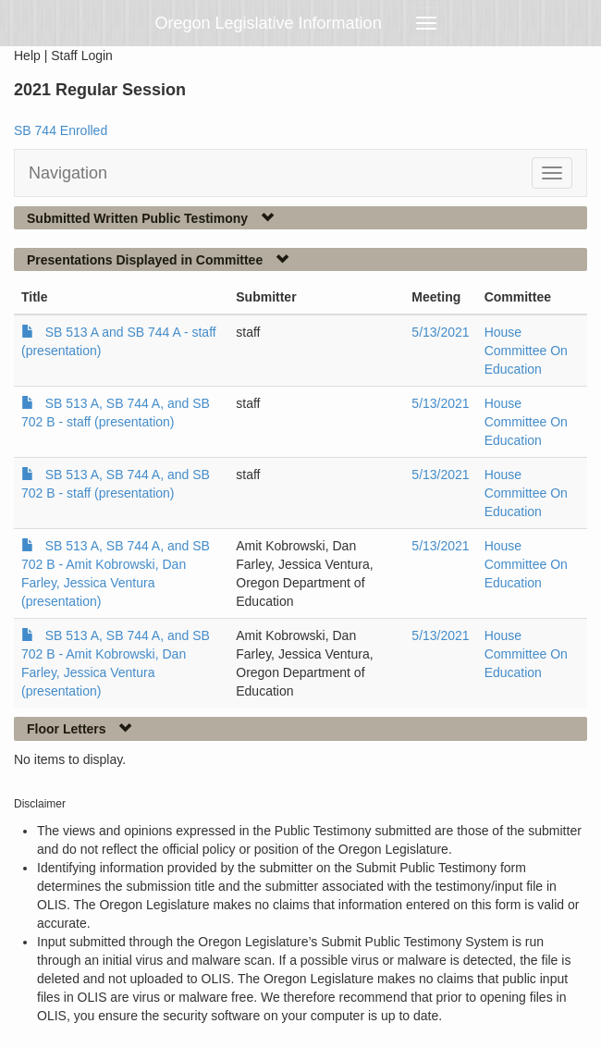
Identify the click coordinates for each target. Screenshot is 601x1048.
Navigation (68, 173)
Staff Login (82, 55)
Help (27, 55)
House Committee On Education (526, 350)
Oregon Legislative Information (268, 23)
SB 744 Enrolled (60, 130)
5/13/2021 (440, 332)
